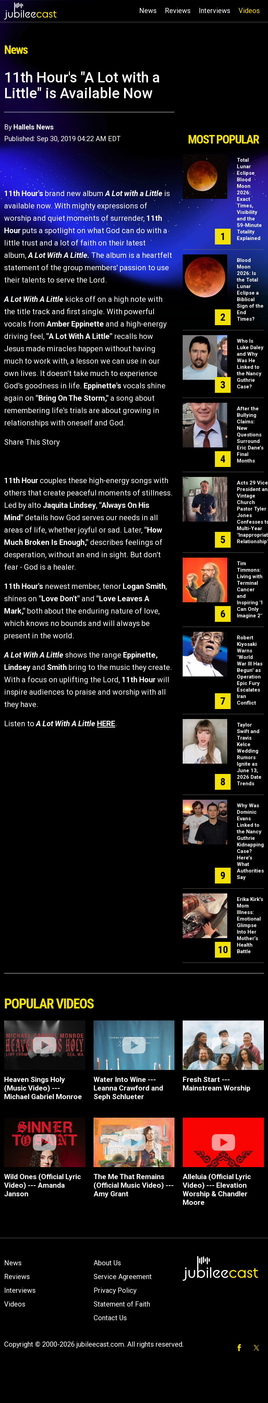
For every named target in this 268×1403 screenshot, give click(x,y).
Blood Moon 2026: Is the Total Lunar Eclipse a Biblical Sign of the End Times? (250, 289)
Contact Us (110, 1318)
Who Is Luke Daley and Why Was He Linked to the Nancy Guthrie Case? (250, 364)
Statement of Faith (122, 1304)
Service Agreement (123, 1277)
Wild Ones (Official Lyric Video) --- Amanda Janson (42, 1185)
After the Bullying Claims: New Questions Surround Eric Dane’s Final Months (250, 435)
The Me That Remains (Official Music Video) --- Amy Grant (134, 1185)
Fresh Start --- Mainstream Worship (217, 1083)
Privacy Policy (115, 1290)
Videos (249, 11)
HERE (106, 723)
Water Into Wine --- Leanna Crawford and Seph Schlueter (128, 1088)
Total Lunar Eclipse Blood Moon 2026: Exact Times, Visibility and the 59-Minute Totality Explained (249, 199)
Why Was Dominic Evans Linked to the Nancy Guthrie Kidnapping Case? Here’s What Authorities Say (250, 841)
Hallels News (33, 127)
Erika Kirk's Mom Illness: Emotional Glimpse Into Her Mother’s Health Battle (250, 925)
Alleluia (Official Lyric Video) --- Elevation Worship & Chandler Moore (217, 1190)
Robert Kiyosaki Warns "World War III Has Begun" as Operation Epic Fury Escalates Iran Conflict (250, 670)
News (148, 11)
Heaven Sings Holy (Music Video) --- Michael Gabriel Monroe (43, 1088)
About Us (107, 1263)
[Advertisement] (222, 99)
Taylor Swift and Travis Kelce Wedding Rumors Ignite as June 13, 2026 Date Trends (249, 754)
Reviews (178, 11)
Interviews (214, 11)
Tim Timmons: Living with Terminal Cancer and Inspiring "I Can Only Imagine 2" (250, 589)
